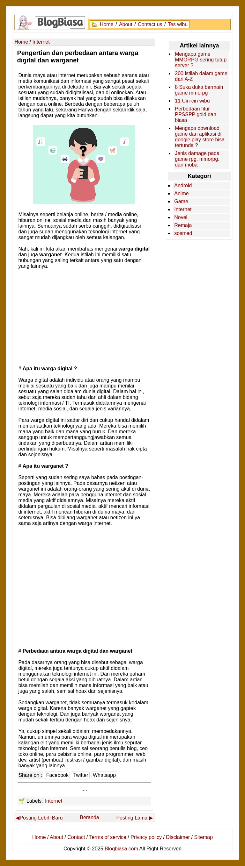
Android (183, 185)
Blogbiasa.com (121, 848)
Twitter (80, 775)
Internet (53, 801)
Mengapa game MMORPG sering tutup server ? (200, 59)
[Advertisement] (84, 317)
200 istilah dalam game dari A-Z (201, 76)
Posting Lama (131, 817)
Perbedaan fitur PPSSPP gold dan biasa (195, 114)
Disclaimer (178, 837)
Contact (76, 837)
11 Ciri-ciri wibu (192, 100)
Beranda (89, 817)
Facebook (57, 775)
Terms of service (107, 837)
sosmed (183, 233)
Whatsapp (104, 775)
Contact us (150, 24)
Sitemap (203, 837)
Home (107, 24)
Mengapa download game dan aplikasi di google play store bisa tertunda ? (200, 136)
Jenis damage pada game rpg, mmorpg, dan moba (197, 159)
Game (181, 201)
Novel (180, 217)
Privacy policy (146, 837)
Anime (181, 193)
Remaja (183, 225)
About (125, 24)
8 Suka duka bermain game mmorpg (199, 90)
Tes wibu (178, 24)
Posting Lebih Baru (41, 817)
